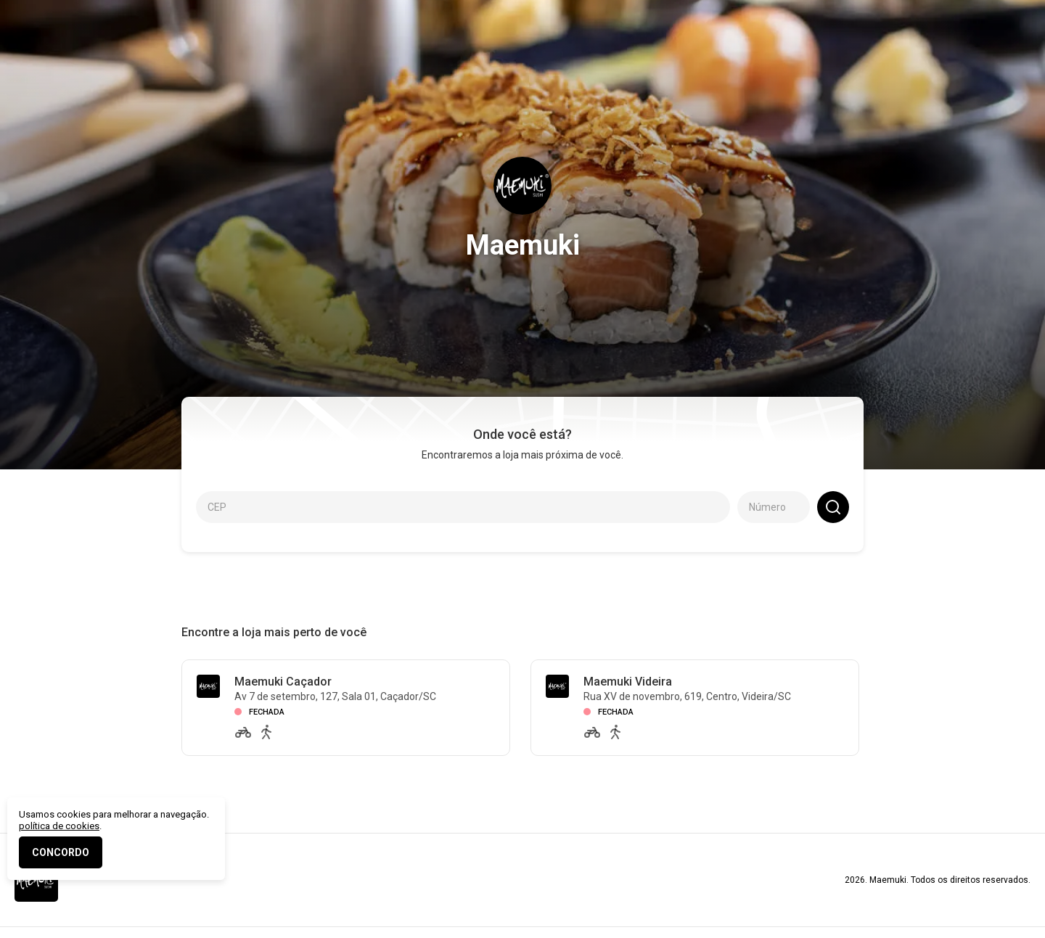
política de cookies (59, 825)
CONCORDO (60, 852)
